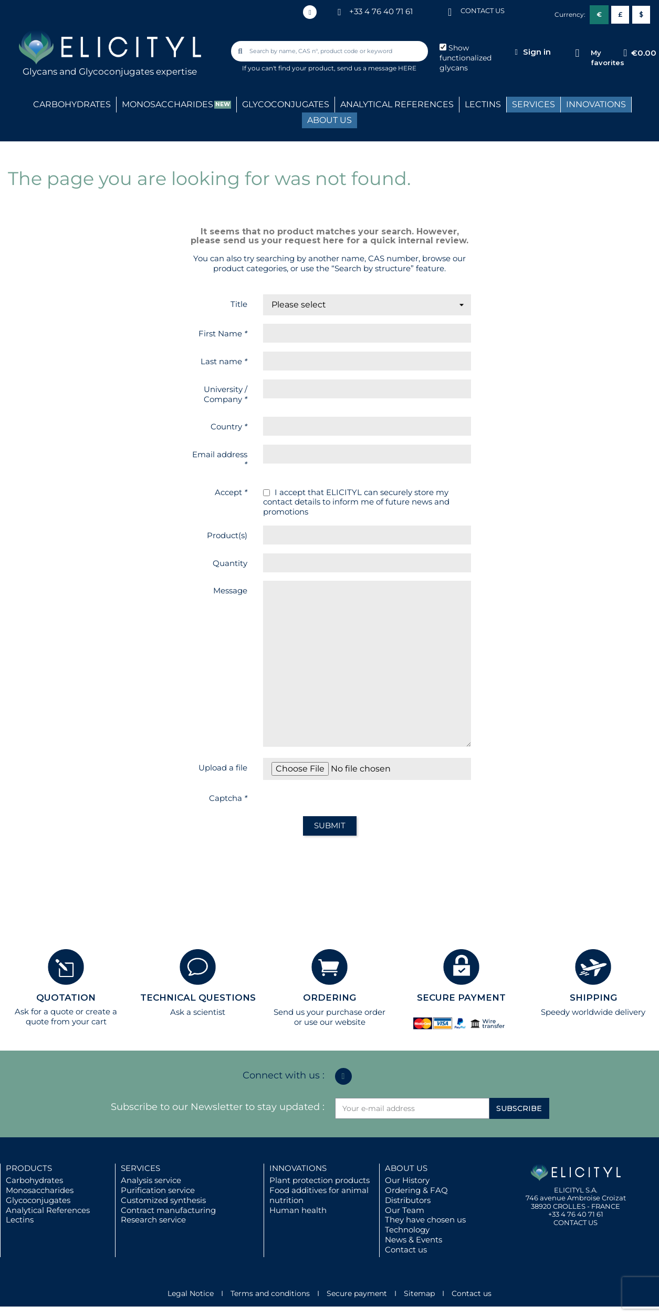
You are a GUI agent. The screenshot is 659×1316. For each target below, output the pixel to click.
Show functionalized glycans (465, 58)
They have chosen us (425, 1220)
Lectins (20, 1220)
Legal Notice (191, 1293)
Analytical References (48, 1210)
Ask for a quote (44, 1011)
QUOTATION (66, 997)
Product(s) (227, 535)
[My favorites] (577, 53)
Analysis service (151, 1180)
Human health (298, 1210)
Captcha (228, 798)
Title (239, 304)
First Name (222, 333)
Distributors (408, 1200)
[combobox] (331, 51)
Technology (407, 1230)
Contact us (406, 1250)
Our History (407, 1180)
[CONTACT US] (450, 11)
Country (229, 426)
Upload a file (222, 768)
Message (230, 590)
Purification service (158, 1190)
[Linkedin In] (310, 12)
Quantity (230, 563)
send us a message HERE (376, 68)
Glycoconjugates (38, 1200)
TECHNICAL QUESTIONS (198, 997)
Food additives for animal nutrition (319, 1195)
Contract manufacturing (168, 1210)
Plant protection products (319, 1180)
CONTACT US (483, 10)
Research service (153, 1220)
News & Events (413, 1240)
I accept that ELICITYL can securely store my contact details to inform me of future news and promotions (356, 502)
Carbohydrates (34, 1180)
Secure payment (357, 1293)
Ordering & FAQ (416, 1190)
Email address (219, 459)
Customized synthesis (163, 1200)
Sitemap (419, 1293)
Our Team (404, 1210)
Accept (231, 492)
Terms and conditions (270, 1293)
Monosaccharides (40, 1190)
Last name (224, 361)
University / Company (225, 394)
